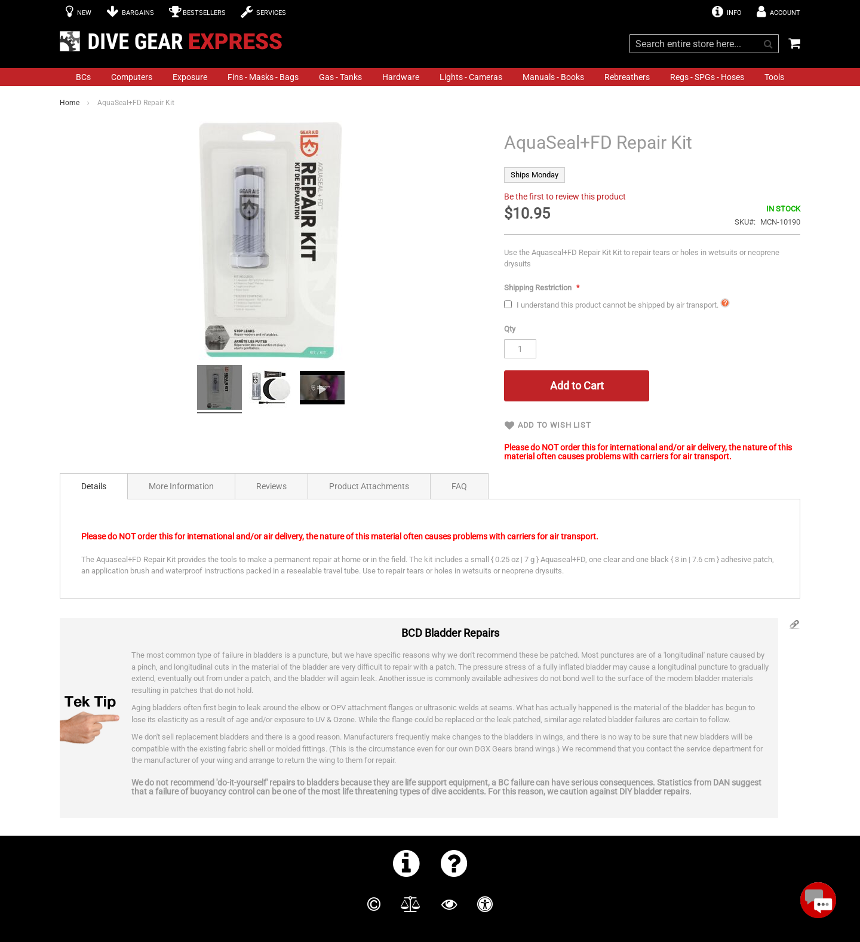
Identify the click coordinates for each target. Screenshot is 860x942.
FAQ (459, 486)
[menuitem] (83, 77)
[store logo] (174, 41)
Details (93, 486)
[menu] (430, 77)
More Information (181, 486)
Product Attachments (369, 486)
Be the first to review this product (565, 196)
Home (69, 103)
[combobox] (704, 43)
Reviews (271, 486)
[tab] (94, 486)
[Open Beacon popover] (818, 900)
